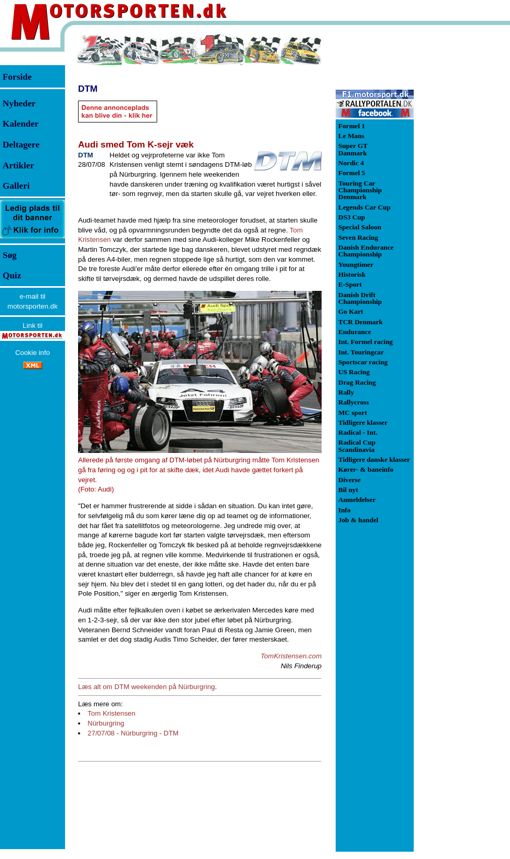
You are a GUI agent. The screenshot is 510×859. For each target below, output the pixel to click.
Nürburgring (105, 723)
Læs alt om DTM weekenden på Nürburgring (146, 687)
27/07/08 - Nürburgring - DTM (132, 733)
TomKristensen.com (291, 656)
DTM (88, 88)
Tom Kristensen (111, 713)
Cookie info (32, 353)
